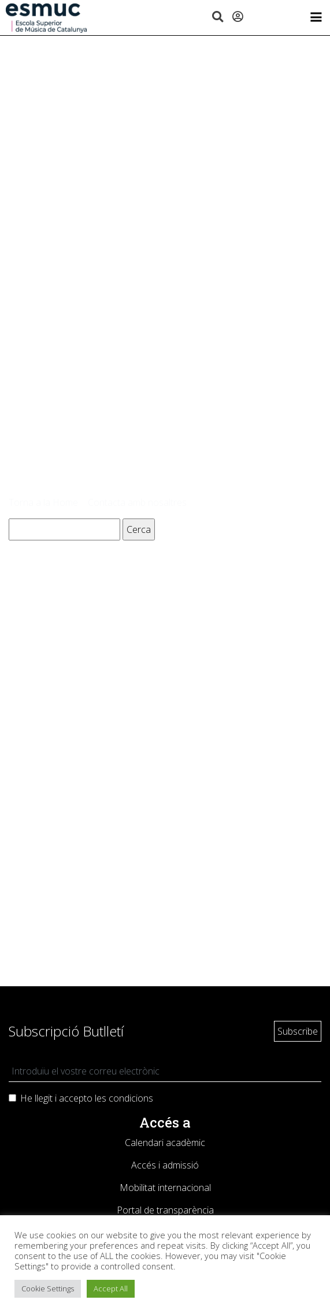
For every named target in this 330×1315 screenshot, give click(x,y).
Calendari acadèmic (165, 1142)
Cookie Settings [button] (47, 1288)
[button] (218, 17)
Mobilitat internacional (165, 1187)
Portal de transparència (165, 1210)
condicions (131, 1098)
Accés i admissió (165, 1165)
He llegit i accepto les (86, 1098)
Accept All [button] (111, 1288)
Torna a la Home (43, 502)
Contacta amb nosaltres (137, 502)
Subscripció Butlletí (66, 1030)
